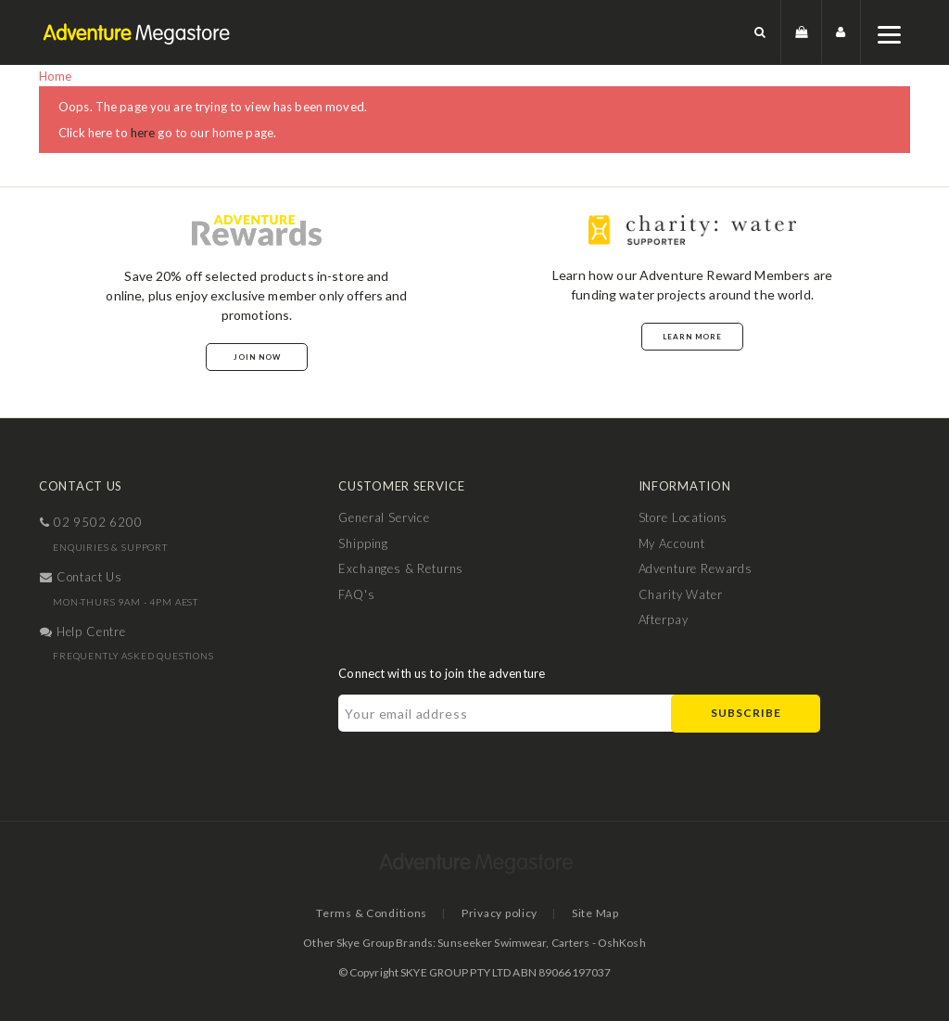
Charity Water (681, 594)
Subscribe (746, 713)
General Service (384, 517)
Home (55, 76)
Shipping (363, 543)
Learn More (692, 336)
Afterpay (664, 619)
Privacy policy (500, 913)
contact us (81, 576)
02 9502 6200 (91, 522)
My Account (672, 543)
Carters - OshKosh (598, 943)
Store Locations (683, 517)
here (143, 132)
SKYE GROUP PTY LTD (455, 972)
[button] (760, 32)
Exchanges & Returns (400, 568)
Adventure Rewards (696, 568)
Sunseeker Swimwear (491, 943)
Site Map (595, 913)
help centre (83, 631)
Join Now (257, 357)
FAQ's (356, 594)
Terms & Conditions (371, 913)
